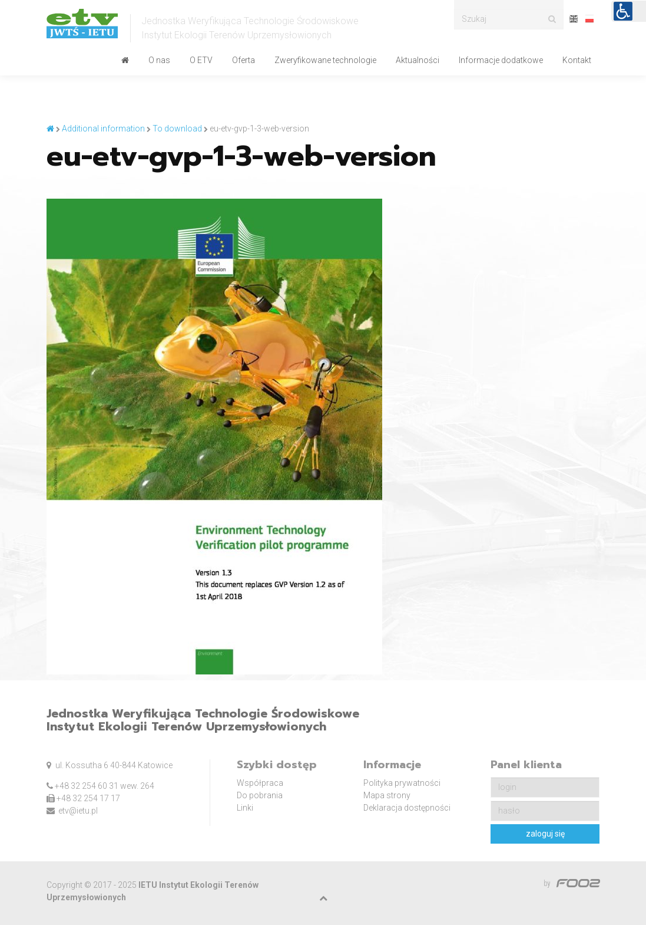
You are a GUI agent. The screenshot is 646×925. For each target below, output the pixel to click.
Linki (245, 807)
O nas (159, 60)
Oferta (243, 60)
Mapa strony (386, 795)
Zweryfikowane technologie (325, 60)
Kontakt (576, 60)
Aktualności (417, 60)
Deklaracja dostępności (406, 807)
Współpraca (260, 783)
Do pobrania (260, 795)
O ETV (201, 60)
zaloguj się (545, 833)
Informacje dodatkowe (501, 60)
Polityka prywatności (401, 783)
